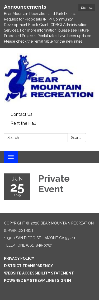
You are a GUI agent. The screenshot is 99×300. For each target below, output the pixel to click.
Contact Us (21, 114)
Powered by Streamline (29, 280)
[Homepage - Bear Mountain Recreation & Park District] (49, 79)
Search (77, 138)
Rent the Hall (23, 123)
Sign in (64, 280)
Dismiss (86, 7)
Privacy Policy (19, 258)
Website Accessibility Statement (39, 273)
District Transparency (28, 266)
